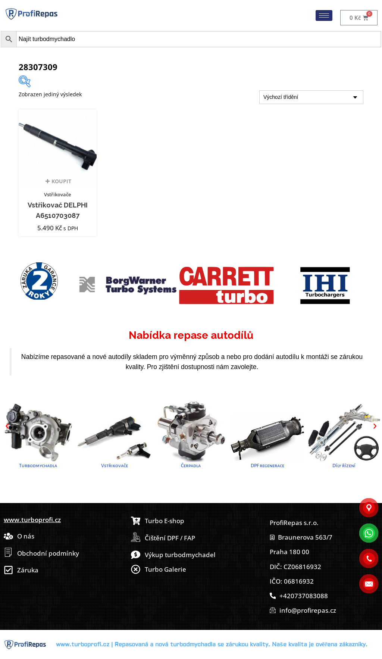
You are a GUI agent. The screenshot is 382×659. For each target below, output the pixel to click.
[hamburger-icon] (324, 15)
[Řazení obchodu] (311, 97)
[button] (7, 426)
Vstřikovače (57, 194)
